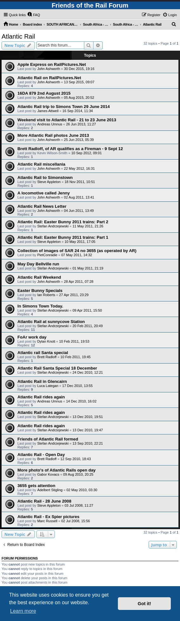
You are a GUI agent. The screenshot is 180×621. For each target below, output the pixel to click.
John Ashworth (48, 69)
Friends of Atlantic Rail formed (47, 439)
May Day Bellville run (38, 264)
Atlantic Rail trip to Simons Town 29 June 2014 (63, 106)
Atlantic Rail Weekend (39, 277)
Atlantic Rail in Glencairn (42, 381)
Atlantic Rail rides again (41, 397)
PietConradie (47, 255)
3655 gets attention (36, 485)
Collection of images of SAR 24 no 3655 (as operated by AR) (76, 250)
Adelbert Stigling (49, 490)
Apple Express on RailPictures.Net (51, 64)
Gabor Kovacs (48, 474)
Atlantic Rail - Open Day (41, 454)
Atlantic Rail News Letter (42, 206)
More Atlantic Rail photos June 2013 (53, 135)
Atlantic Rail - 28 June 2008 (44, 501)
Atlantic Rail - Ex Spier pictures (48, 516)
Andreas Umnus (49, 124)
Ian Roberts (46, 295)
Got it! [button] (144, 603)
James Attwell (47, 111)
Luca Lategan (47, 386)
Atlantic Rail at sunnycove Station (51, 321)
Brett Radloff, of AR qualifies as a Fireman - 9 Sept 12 (70, 148)
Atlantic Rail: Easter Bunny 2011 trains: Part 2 (62, 221)
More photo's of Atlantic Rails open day (56, 470)
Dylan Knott (46, 341)
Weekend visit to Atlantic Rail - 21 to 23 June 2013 (66, 119)
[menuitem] (33, 15)
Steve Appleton (49, 182)
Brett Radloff (46, 357)
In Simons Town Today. (40, 306)
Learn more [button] (23, 611)
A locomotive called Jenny (43, 193)
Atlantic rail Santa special (42, 352)
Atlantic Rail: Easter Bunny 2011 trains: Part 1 (62, 237)
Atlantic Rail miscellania (41, 164)
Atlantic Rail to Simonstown (45, 177)
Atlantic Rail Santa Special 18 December (57, 368)
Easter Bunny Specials (39, 290)
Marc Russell (47, 521)
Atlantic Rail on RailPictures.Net (49, 77)
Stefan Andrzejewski (52, 226)
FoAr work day (32, 337)
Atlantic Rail (18, 36)
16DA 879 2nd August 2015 (44, 93)
